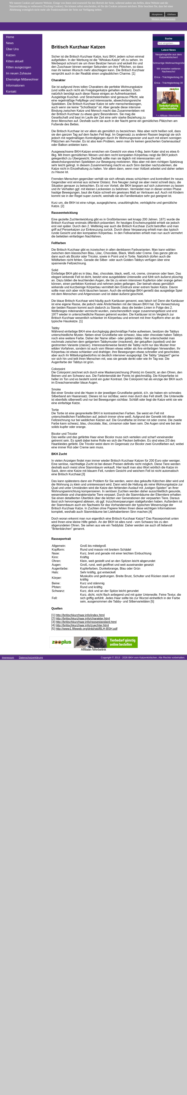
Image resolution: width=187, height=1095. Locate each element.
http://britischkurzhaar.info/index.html (80, 615)
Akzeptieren (157, 14)
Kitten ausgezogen (18, 67)
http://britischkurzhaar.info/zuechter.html (82, 625)
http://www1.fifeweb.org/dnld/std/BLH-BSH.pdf (86, 628)
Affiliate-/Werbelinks (170, 115)
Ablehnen (171, 14)
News (10, 43)
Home (10, 37)
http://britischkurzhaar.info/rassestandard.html (86, 622)
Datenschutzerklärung (31, 657)
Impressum (8, 657)
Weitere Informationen (163, 19)
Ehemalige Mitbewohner (22, 79)
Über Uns (12, 49)
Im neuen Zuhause (18, 73)
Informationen (15, 85)
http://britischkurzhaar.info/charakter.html (83, 618)
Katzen (10, 55)
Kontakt (11, 91)
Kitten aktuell (14, 61)
